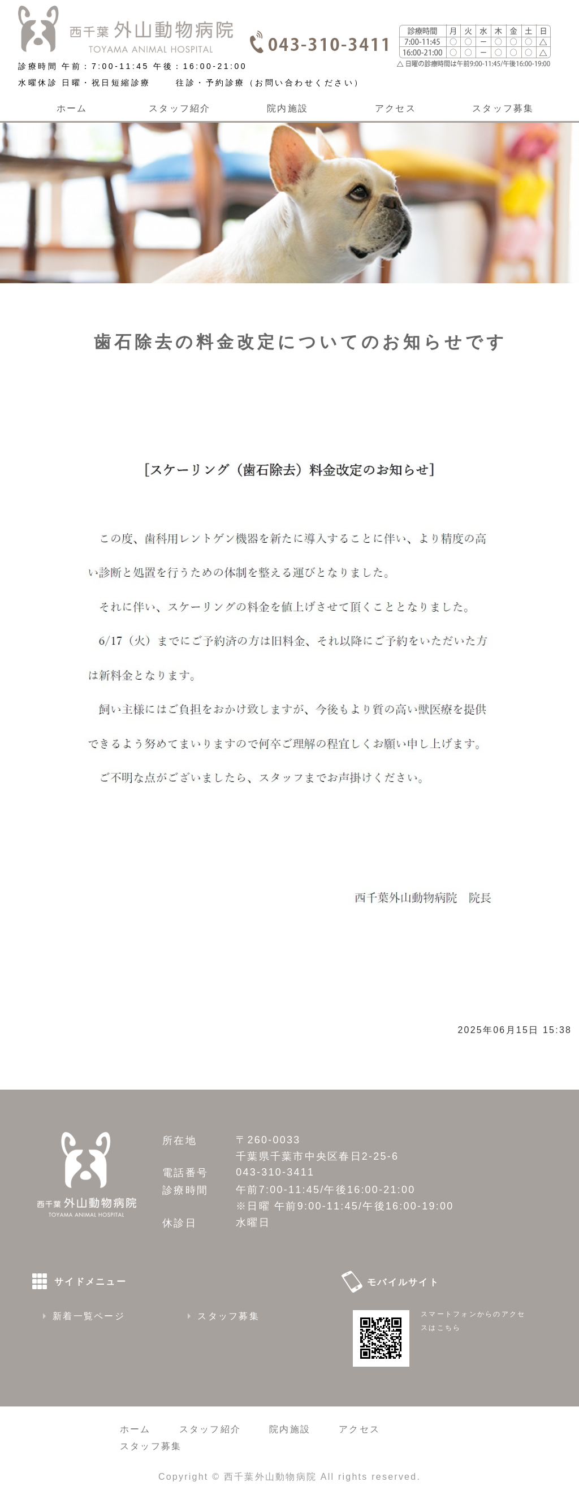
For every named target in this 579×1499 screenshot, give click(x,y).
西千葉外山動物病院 (270, 1476)
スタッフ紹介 (179, 108)
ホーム (72, 108)
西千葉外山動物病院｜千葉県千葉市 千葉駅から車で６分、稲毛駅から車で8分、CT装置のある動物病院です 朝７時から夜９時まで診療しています (125, 29)
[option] (289, 196)
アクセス (395, 108)
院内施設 (287, 108)
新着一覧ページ (89, 1316)
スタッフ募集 (503, 108)
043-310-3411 (275, 1172)
